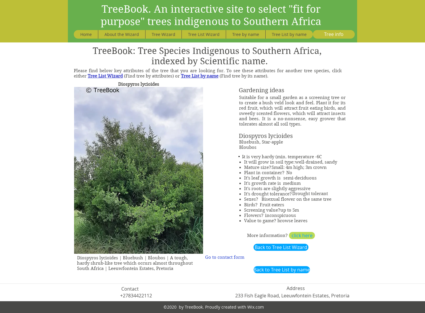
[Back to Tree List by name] (282, 269)
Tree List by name (199, 76)
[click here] (302, 235)
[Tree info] (334, 34)
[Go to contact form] (224, 257)
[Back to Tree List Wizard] (281, 247)
